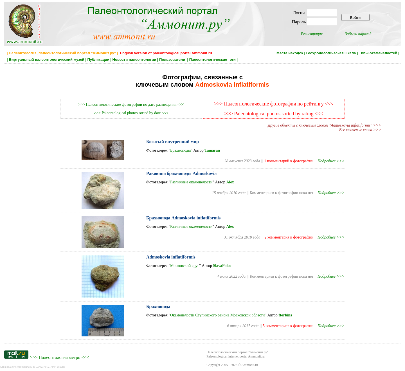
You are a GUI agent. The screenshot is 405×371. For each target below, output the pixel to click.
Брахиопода (158, 306)
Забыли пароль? (358, 34)
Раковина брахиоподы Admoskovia (181, 173)
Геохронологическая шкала (331, 53)
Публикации (98, 59)
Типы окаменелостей (378, 53)
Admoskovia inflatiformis (170, 257)
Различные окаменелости (191, 182)
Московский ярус (184, 266)
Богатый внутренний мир (172, 141)
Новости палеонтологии (134, 59)
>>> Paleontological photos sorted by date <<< (131, 113)
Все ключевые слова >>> (360, 130)
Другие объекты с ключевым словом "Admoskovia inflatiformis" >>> (324, 125)
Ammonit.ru (249, 365)
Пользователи (172, 59)
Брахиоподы (180, 150)
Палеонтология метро (59, 357)
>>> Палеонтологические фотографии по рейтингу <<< (274, 104)
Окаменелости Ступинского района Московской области (217, 315)
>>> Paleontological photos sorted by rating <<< (273, 113)
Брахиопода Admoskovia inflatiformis (183, 217)
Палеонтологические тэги (212, 59)
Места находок (289, 53)
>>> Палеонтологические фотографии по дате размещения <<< (131, 104)
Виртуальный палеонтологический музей (46, 59)
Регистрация (312, 34)
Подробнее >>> (331, 161)
